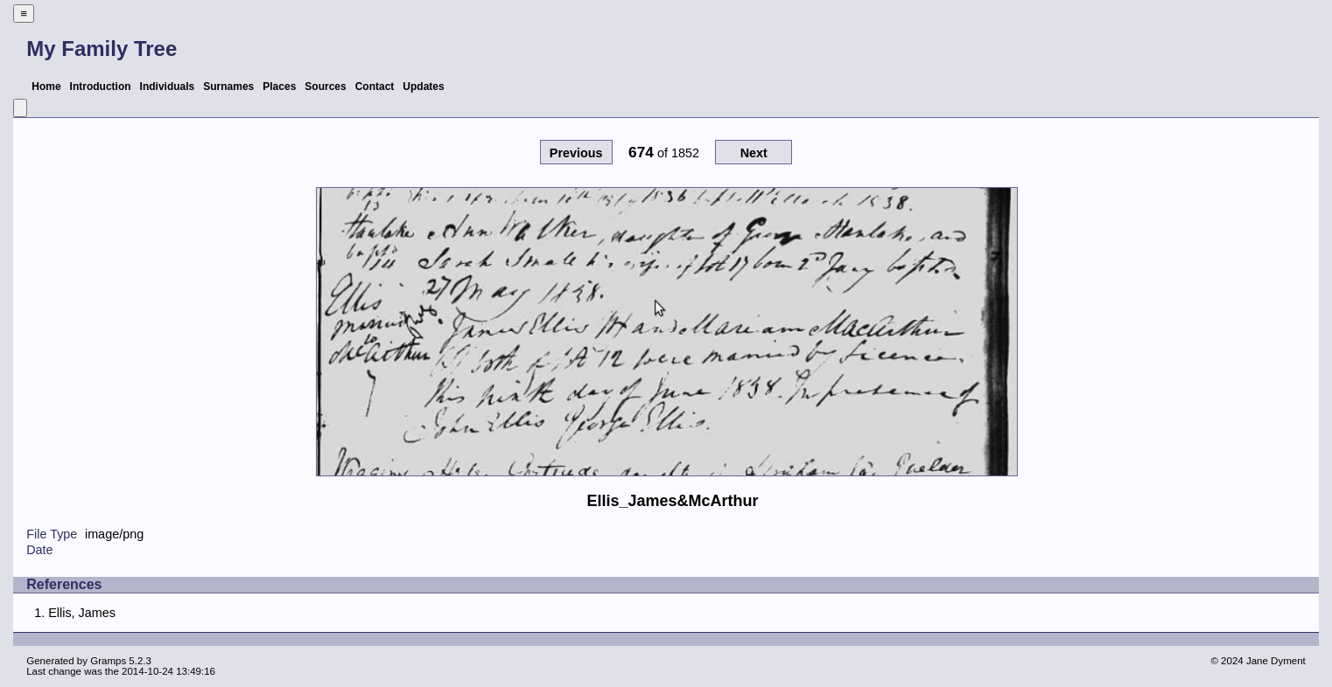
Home (46, 86)
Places (279, 86)
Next (754, 153)
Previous (576, 153)
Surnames (228, 86)
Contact (375, 86)
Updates (423, 86)
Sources (325, 86)
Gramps (108, 661)
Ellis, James (82, 613)
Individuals (167, 86)
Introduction (100, 86)
